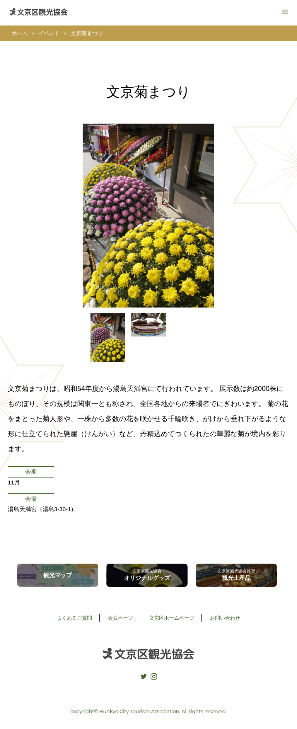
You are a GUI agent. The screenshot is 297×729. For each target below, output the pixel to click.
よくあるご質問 (74, 618)
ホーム (20, 33)
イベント (49, 33)
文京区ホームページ (171, 618)
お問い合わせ (225, 618)
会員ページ (120, 618)
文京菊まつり (87, 33)
